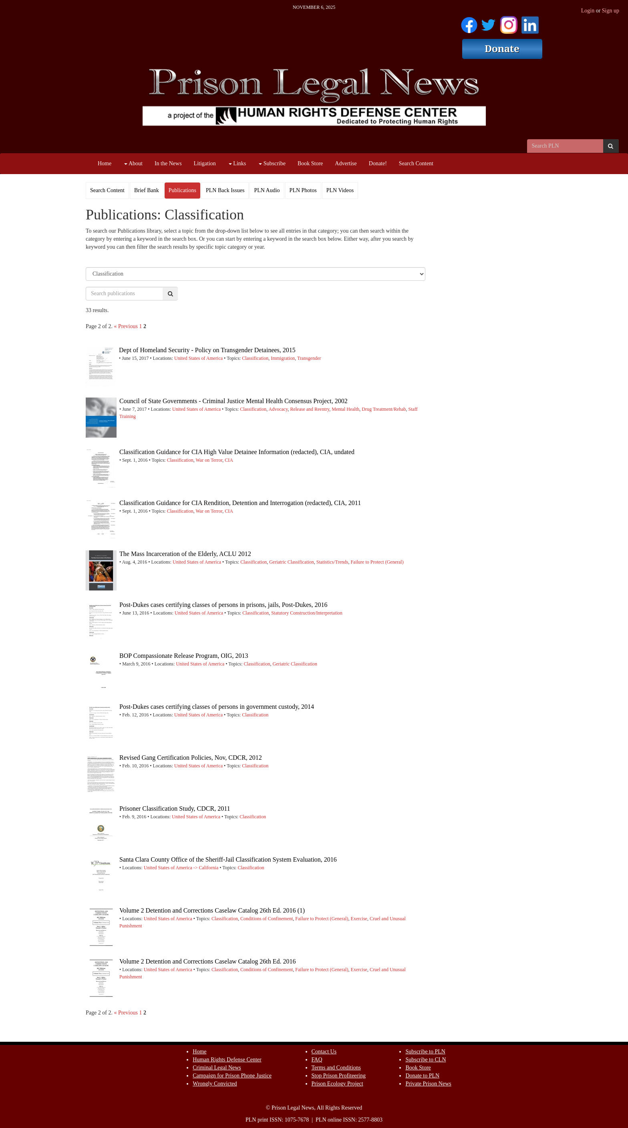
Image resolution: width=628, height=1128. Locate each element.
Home (104, 163)
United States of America (198, 358)
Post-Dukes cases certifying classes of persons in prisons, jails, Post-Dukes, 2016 (223, 604)
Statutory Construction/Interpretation (306, 613)
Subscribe (272, 163)
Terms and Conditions (336, 1068)
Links (237, 163)
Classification (255, 358)
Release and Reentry (309, 409)
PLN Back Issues (225, 190)
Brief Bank (146, 190)
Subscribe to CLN (425, 1060)
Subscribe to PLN (425, 1052)
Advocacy (278, 409)
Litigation (205, 163)
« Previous (126, 326)
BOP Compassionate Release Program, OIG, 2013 (183, 655)
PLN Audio (267, 190)
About (133, 163)
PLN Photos (303, 190)
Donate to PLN (422, 1076)
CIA (229, 460)
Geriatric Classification (291, 562)
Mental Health (345, 409)
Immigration (283, 358)
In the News (168, 163)
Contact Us (324, 1052)
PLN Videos (340, 190)
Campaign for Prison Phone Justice (232, 1076)
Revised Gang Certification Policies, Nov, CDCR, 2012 (190, 757)
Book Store (310, 163)
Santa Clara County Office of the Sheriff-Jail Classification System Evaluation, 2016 (228, 859)
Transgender (309, 358)
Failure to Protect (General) (376, 562)
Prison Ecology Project (337, 1084)
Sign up (610, 11)
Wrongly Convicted (215, 1084)
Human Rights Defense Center (227, 1060)
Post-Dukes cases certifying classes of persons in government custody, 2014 (216, 706)
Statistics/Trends (332, 562)
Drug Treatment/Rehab (384, 409)
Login (587, 11)
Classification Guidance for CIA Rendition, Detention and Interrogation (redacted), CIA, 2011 (240, 502)
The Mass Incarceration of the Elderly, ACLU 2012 (185, 553)
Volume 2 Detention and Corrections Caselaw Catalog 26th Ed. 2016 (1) (212, 910)
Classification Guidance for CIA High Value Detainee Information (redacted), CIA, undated (236, 451)
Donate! (378, 163)
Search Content (416, 163)
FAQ (317, 1060)
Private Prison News (428, 1084)
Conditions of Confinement (266, 918)
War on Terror (208, 460)
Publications (182, 190)
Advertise (345, 163)
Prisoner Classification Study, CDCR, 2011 (174, 808)
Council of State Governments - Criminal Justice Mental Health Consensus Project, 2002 (233, 401)
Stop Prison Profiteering (339, 1076)
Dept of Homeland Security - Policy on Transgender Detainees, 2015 (207, 350)
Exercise (359, 918)
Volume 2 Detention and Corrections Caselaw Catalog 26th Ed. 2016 (207, 961)
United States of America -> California (181, 867)
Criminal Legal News (217, 1068)
